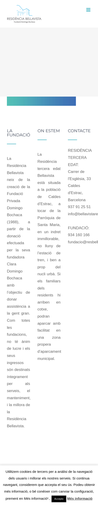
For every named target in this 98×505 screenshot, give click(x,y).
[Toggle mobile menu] (88, 9)
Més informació (79, 498)
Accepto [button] (58, 498)
